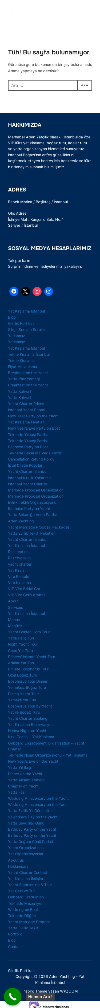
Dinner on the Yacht (25, 773)
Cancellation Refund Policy (31, 459)
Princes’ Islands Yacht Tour (31, 656)
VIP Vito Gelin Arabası (27, 595)
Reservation (18, 551)
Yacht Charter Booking (27, 718)
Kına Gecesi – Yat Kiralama (31, 736)
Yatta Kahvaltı (20, 391)
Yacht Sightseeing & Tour (30, 884)
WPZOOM (69, 991)
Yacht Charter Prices (26, 403)
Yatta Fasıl (17, 792)
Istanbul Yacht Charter (27, 484)
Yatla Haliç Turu (21, 638)
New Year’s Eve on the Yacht (33, 761)
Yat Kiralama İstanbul (26, 311)
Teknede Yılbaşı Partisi (27, 434)
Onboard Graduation (26, 897)
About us (16, 860)
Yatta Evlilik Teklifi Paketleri (31, 533)
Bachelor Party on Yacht (29, 508)
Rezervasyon (19, 557)
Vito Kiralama (19, 582)
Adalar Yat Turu (21, 663)
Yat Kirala (16, 570)
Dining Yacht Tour (23, 693)
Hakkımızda (18, 866)
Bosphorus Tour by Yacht (30, 706)
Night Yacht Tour (23, 644)
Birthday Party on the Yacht (32, 829)
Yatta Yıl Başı (19, 767)
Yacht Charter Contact (27, 872)
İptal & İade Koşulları (25, 465)
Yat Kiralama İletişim (25, 878)
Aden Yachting (21, 521)
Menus (14, 619)
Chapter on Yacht (23, 786)
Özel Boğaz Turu (22, 675)
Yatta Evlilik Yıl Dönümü (28, 810)
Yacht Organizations (25, 847)
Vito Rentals (18, 576)
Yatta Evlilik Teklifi (23, 928)
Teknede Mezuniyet (25, 903)
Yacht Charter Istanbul (27, 471)
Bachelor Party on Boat (28, 447)
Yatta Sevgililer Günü (26, 823)
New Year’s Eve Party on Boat (34, 428)
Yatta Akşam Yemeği (26, 780)
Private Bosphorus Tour (28, 669)
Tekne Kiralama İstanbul (29, 354)
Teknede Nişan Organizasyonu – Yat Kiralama (47, 755)
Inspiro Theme (34, 991)
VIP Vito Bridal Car (24, 588)
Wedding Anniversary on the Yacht (38, 798)
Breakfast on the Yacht (28, 372)
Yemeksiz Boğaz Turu (27, 687)
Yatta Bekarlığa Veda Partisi (32, 514)
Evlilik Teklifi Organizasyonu (32, 502)
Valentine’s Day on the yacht (33, 817)
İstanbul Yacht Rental (26, 409)
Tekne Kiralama (21, 360)
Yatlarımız (16, 335)
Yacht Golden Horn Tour (29, 632)
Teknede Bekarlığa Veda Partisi (35, 453)
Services (15, 607)
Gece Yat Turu (20, 650)
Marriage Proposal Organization (35, 490)
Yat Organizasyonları (26, 853)
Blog (12, 317)
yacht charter (19, 564)
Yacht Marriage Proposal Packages (39, 527)
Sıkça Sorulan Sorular (26, 329)
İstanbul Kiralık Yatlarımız (29, 477)
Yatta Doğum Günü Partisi (30, 841)
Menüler (15, 625)
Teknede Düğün (22, 915)
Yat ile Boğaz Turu (24, 712)
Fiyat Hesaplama (22, 366)
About (13, 601)
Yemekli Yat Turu (22, 700)
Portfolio (15, 934)
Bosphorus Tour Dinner (27, 681)
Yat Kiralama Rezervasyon (31, 724)
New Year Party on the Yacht (33, 416)
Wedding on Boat (23, 909)
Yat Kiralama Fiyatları (26, 422)
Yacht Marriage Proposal (29, 921)
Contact (15, 946)
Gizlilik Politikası (21, 323)
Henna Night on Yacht (27, 730)
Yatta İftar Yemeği (24, 379)
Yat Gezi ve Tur (21, 891)
